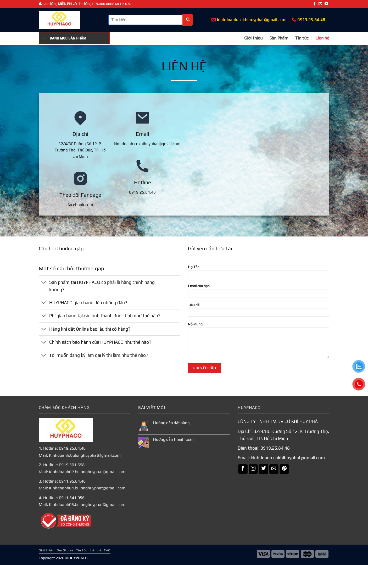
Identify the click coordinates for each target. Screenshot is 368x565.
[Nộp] (188, 20)
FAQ (107, 550)
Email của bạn (258, 292)
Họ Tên (258, 273)
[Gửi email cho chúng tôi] (320, 4)
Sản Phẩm (278, 38)
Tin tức (302, 38)
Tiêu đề (258, 311)
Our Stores (65, 550)
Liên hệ (322, 38)
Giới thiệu (253, 38)
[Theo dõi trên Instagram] (253, 469)
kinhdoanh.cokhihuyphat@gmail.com (288, 457)
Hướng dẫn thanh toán (173, 439)
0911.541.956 (72, 497)
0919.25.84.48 (275, 448)
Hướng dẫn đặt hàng (171, 423)
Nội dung (258, 342)
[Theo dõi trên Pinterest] (284, 469)
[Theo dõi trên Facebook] (314, 4)
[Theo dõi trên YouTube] (326, 4)
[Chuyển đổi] (44, 282)
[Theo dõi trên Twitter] (264, 469)
